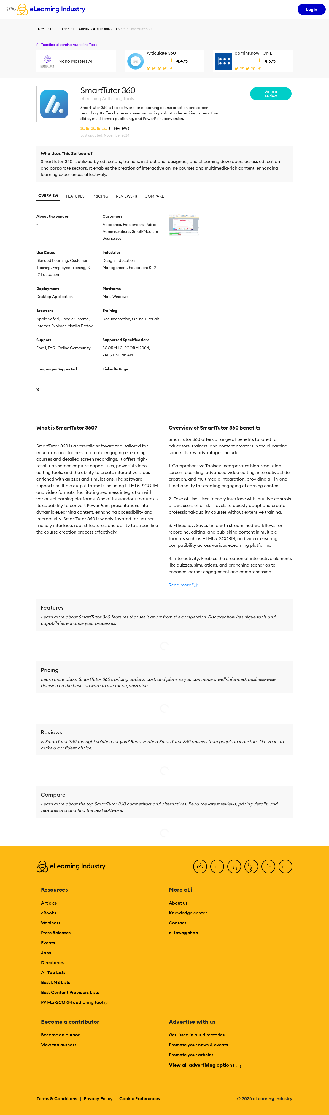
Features (75, 196)
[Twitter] (217, 866)
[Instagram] (285, 866)
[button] (231, 584)
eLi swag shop (183, 932)
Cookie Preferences (139, 1098)
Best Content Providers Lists (70, 992)
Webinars (50, 922)
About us (178, 903)
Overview (48, 195)
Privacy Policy (98, 1098)
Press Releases (56, 932)
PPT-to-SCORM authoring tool (74, 1002)
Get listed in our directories (197, 1034)
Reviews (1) (126, 196)
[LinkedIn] (234, 866)
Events (48, 942)
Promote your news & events (198, 1044)
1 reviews (120, 128)
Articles (49, 903)
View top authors (58, 1044)
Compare (154, 196)
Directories (52, 962)
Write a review (271, 93)
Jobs (46, 952)
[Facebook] (200, 866)
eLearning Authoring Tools (99, 29)
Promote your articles (191, 1054)
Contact (177, 922)
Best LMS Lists (55, 982)
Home (41, 29)
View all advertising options (204, 1065)
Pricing (100, 196)
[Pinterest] (268, 866)
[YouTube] (251, 866)
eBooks (48, 913)
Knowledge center (188, 913)
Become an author (60, 1034)
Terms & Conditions (57, 1098)
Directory (59, 29)
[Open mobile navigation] (10, 9)
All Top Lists (53, 972)
